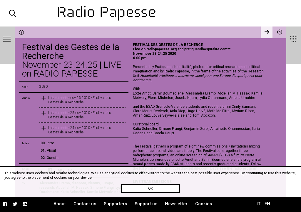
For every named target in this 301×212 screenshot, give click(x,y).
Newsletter (176, 203)
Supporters (115, 203)
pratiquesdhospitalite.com (206, 49)
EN (267, 203)
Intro (50, 143)
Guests (52, 158)
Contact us (84, 203)
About (51, 150)
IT (258, 203)
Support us (146, 203)
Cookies (203, 203)
